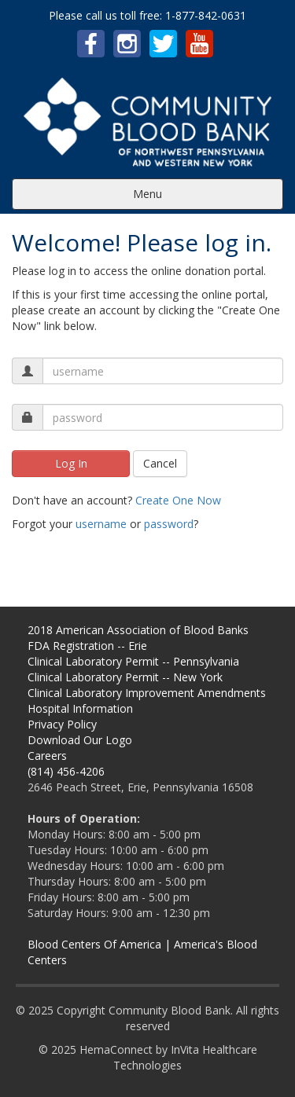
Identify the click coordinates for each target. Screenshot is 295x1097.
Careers (47, 755)
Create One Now (178, 500)
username (101, 523)
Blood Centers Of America (94, 944)
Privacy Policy (62, 724)
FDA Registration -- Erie (87, 645)
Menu (147, 193)
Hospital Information (80, 708)
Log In (71, 463)
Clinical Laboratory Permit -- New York (125, 677)
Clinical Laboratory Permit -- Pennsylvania (133, 661)
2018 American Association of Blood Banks (138, 629)
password (169, 523)
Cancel (160, 463)
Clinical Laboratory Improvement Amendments (147, 692)
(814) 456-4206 (66, 771)
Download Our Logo (80, 739)
